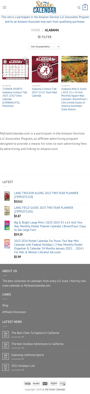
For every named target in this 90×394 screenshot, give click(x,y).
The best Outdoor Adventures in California (37, 344)
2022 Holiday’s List (23, 365)
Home (35, 30)
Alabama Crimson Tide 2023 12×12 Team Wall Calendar (44, 92)
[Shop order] (45, 46)
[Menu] (4, 7)
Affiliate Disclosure (14, 312)
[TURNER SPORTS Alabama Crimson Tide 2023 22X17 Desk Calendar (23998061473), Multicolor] (15, 69)
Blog (5, 305)
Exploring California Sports (27, 355)
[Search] (79, 7)
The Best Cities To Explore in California (35, 333)
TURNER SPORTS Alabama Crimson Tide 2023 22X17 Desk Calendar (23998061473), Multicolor (14, 97)
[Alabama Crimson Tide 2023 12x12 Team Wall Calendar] (45, 69)
